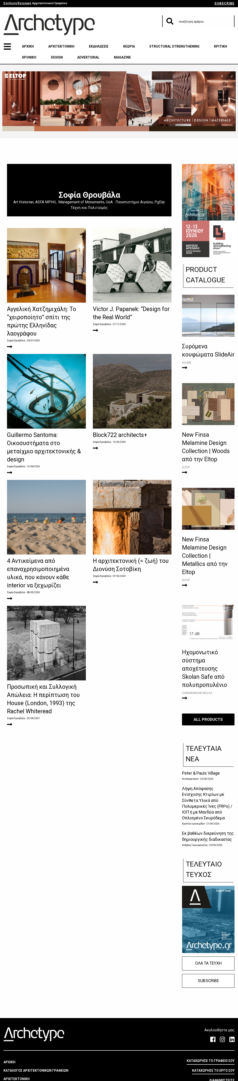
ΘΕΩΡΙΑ (129, 46)
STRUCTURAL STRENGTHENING (174, 46)
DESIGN (57, 57)
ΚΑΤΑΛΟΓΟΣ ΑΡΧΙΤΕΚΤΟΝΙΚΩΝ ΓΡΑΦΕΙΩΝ (36, 1070)
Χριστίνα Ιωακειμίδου (193, 823)
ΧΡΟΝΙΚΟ (29, 57)
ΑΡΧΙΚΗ (28, 46)
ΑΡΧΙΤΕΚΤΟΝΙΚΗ (61, 46)
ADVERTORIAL (88, 57)
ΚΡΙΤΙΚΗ (220, 46)
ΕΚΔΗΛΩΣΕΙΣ (98, 46)
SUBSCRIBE (224, 3)
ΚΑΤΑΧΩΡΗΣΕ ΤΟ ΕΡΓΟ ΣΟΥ (213, 1070)
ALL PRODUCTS (208, 719)
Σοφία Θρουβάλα (16, 340)
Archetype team (190, 779)
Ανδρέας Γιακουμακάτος (195, 845)
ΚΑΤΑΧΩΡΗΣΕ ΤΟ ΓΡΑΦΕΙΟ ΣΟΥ (210, 1061)
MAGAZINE (122, 57)
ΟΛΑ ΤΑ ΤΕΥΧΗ (208, 963)
